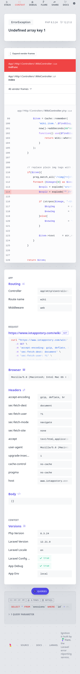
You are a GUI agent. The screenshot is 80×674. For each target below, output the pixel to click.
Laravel (53, 645)
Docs (39, 645)
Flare (66, 639)
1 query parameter (21, 614)
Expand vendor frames (22, 53)
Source (25, 645)
